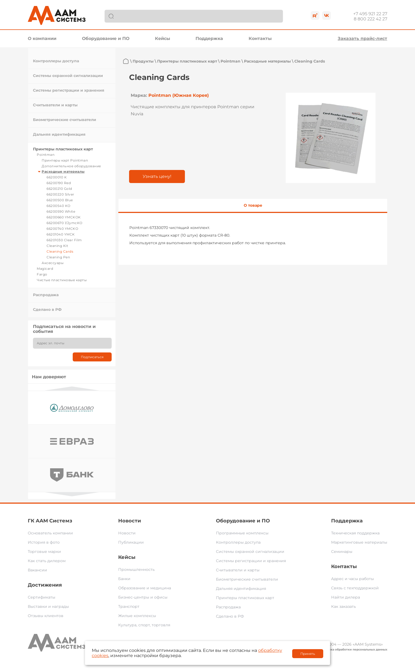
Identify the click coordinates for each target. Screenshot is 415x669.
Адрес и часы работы (352, 578)
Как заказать (343, 606)
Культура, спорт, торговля (144, 624)
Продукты (143, 61)
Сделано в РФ (47, 309)
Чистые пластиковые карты (62, 280)
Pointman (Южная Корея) (178, 95)
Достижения (45, 585)
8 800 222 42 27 (370, 18)
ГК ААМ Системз (50, 521)
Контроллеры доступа (56, 60)
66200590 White (61, 211)
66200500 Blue (60, 200)
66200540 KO (59, 206)
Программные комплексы (242, 533)
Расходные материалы (63, 171)
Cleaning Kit (57, 246)
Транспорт (128, 606)
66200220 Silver (60, 194)
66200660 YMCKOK (64, 217)
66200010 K (57, 177)
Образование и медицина (144, 588)
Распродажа (46, 294)
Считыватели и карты (55, 105)
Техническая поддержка (355, 533)
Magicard (45, 269)
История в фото (44, 542)
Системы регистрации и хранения (68, 90)
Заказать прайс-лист (362, 38)
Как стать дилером (47, 560)
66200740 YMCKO (62, 229)
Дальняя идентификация (59, 134)
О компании (42, 38)
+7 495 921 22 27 (370, 13)
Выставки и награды (48, 606)
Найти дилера (345, 597)
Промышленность (136, 569)
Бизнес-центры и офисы (142, 597)
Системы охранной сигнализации (68, 75)
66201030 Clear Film (64, 240)
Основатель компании (50, 533)
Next (72, 494)
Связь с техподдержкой (355, 588)
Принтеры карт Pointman (65, 160)
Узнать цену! (157, 176)
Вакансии (37, 570)
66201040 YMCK (61, 234)
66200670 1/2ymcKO (65, 223)
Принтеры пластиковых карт (63, 149)
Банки (124, 578)
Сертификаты (41, 597)
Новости (129, 521)
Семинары (341, 551)
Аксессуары (52, 263)
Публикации (131, 542)
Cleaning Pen (58, 257)
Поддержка (209, 38)
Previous (72, 388)
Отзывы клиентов (45, 615)
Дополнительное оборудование (71, 166)
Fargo (42, 274)
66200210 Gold (59, 189)
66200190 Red (59, 183)
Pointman (45, 155)
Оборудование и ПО (105, 38)
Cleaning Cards (60, 251)
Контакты (260, 38)
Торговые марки (44, 551)
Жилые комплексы (137, 615)
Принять (307, 654)
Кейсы (162, 38)
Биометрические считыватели (64, 119)
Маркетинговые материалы (359, 542)
